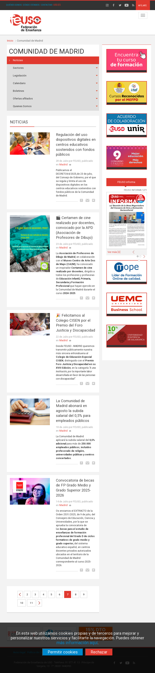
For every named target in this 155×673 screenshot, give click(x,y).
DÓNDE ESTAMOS (31, 5)
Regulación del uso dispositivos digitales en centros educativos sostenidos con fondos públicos (76, 145)
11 (31, 602)
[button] (134, 251)
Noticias (18, 60)
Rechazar (99, 652)
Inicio (10, 40)
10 (21, 602)
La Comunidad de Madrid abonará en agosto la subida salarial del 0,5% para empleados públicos (73, 411)
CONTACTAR (46, 5)
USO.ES (57, 4)
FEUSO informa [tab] (126, 182)
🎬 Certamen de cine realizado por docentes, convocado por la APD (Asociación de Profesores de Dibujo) (75, 228)
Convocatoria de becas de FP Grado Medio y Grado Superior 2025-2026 (75, 488)
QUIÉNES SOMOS (14, 5)
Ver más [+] (114, 252)
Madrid (63, 164)
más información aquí (77, 642)
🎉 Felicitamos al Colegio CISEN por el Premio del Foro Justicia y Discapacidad (75, 323)
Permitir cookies (63, 652)
